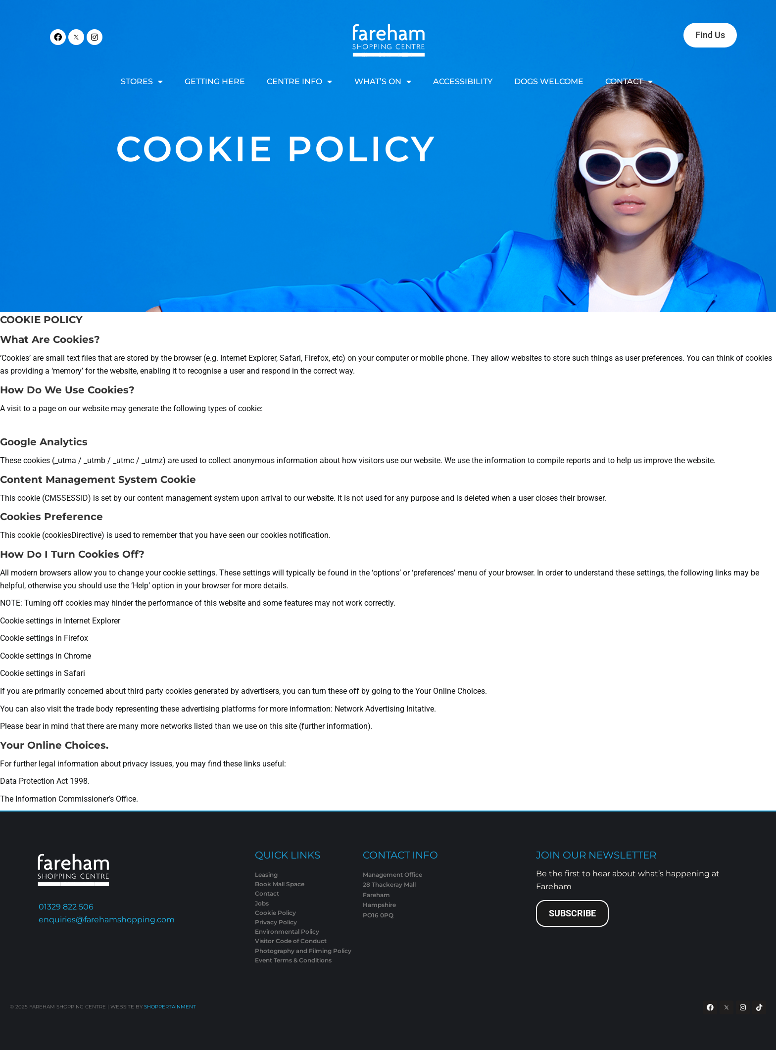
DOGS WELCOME (548, 81)
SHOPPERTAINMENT (170, 1006)
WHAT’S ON (382, 81)
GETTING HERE (215, 81)
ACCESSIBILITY (462, 81)
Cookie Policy (276, 148)
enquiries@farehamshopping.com (107, 919)
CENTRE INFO (299, 81)
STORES (142, 81)
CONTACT (629, 81)
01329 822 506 (66, 906)
